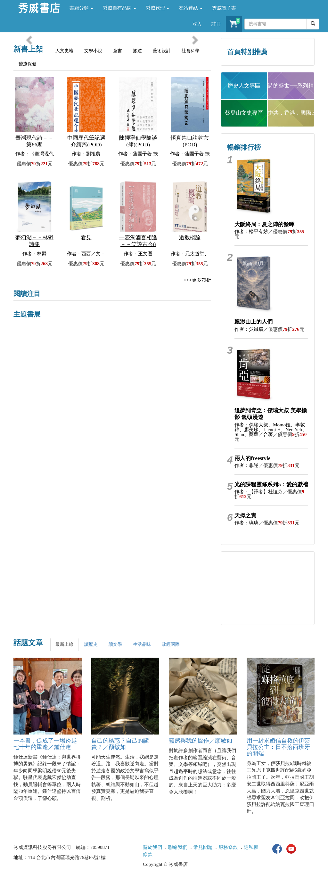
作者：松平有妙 (251, 231)
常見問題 (203, 847)
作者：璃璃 (246, 522)
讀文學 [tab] (115, 644)
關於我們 (152, 847)
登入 (197, 24)
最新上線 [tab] (64, 644)
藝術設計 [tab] (162, 50)
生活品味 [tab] (142, 644)
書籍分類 (81, 8)
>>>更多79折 (197, 280)
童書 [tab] (117, 50)
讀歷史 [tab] (91, 644)
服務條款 (228, 847)
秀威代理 (157, 8)
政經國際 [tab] (171, 644)
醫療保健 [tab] (28, 64)
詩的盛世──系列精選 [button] (291, 86)
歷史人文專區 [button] (244, 86)
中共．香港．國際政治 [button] (291, 113)
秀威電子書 (224, 8)
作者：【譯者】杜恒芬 (258, 491)
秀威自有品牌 (119, 8)
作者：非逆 (246, 465)
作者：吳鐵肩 (248, 329)
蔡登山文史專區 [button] (244, 113)
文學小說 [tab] (93, 50)
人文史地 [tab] (64, 50)
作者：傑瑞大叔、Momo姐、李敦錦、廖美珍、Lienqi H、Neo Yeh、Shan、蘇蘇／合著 (270, 429)
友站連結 (190, 8)
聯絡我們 (177, 847)
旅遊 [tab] (137, 50)
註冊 (216, 24)
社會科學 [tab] (191, 50)
